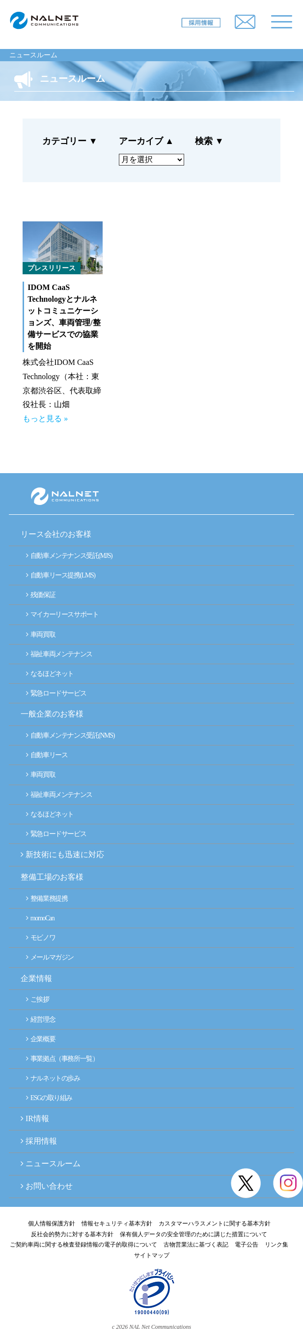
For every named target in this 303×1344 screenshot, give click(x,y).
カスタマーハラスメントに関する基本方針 (215, 1223)
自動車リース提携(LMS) (60, 575)
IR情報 (37, 1118)
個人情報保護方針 (51, 1223)
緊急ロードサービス (56, 693)
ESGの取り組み (49, 1098)
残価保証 (40, 595)
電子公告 (246, 1244)
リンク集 (276, 1244)
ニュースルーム (33, 55)
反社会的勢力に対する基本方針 (72, 1234)
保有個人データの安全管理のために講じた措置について (193, 1234)
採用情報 (41, 1141)
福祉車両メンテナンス (59, 654)
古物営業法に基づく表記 (196, 1244)
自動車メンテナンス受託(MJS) (69, 555)
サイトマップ (151, 1255)
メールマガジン (50, 957)
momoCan (40, 918)
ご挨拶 (37, 999)
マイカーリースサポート (62, 614)
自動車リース (46, 755)
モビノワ (40, 937)
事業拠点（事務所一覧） (62, 1058)
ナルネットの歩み (53, 1078)
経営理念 (40, 1019)
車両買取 (40, 634)
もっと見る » (45, 418)
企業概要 (40, 1039)
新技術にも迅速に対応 (62, 854)
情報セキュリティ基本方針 (117, 1223)
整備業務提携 (46, 898)
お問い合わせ (49, 1186)
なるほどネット (50, 673)
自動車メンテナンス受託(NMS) (70, 735)
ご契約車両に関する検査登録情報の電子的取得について (83, 1244)
